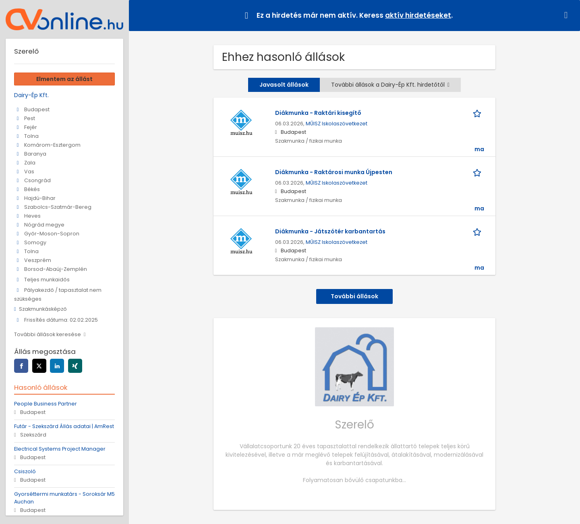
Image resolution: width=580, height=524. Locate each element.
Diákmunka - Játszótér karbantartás (330, 231)
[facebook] (21, 366)
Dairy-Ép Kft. (31, 95)
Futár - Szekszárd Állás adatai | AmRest (64, 426)
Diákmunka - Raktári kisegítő (318, 113)
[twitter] (39, 366)
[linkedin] (57, 366)
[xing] (75, 366)
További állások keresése (47, 334)
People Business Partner (45, 403)
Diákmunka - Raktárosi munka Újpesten (333, 172)
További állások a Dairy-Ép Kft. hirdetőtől (390, 85)
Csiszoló (25, 471)
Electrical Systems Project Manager (60, 448)
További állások (354, 296)
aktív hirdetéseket (418, 15)
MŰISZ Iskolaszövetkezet (336, 123)
